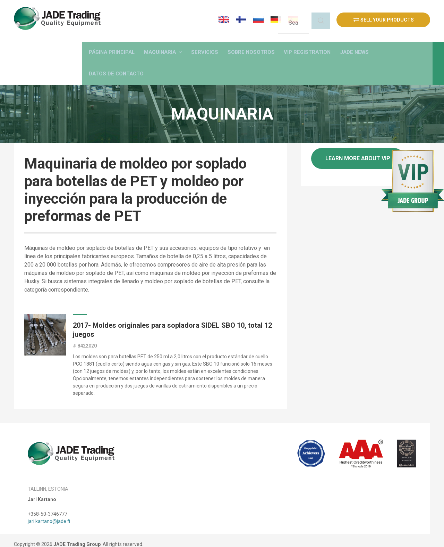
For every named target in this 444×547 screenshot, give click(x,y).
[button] (193, 47)
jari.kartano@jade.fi (49, 513)
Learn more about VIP (357, 149)
